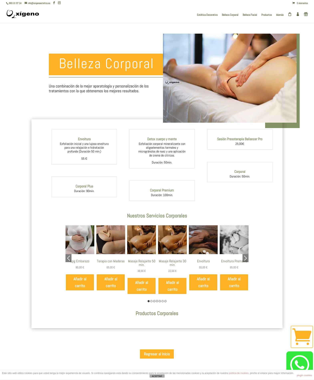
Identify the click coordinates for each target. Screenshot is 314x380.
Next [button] (246, 258)
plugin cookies (304, 375)
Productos (266, 15)
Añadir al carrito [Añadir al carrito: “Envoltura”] (203, 282)
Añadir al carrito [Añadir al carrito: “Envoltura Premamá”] (234, 282)
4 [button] (157, 301)
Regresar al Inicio (157, 354)
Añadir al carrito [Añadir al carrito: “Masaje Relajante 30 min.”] (172, 286)
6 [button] (163, 301)
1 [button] (149, 301)
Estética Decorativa (207, 15)
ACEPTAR (157, 376)
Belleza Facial (250, 15)
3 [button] (154, 301)
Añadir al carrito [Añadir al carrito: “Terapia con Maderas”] (110, 282)
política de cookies (239, 373)
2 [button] (151, 301)
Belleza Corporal (230, 15)
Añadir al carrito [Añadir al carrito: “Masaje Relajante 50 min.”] (141, 286)
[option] (79, 258)
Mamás (280, 15)
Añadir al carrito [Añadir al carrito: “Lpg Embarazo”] (79, 282)
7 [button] (165, 301)
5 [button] (160, 301)
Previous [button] (68, 258)
